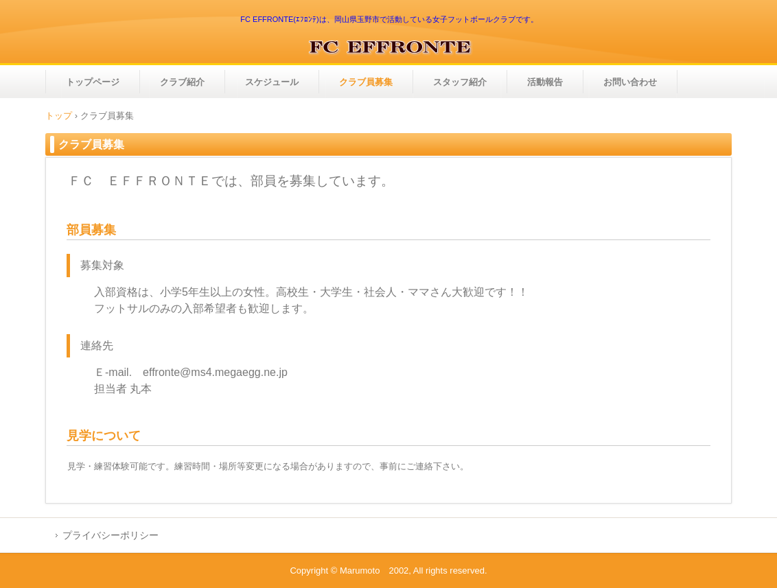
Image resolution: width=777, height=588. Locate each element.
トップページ (92, 82)
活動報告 (545, 82)
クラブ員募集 (366, 82)
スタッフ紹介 (460, 82)
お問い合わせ (630, 82)
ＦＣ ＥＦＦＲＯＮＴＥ (389, 47)
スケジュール (272, 82)
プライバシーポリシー (110, 535)
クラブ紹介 (182, 82)
